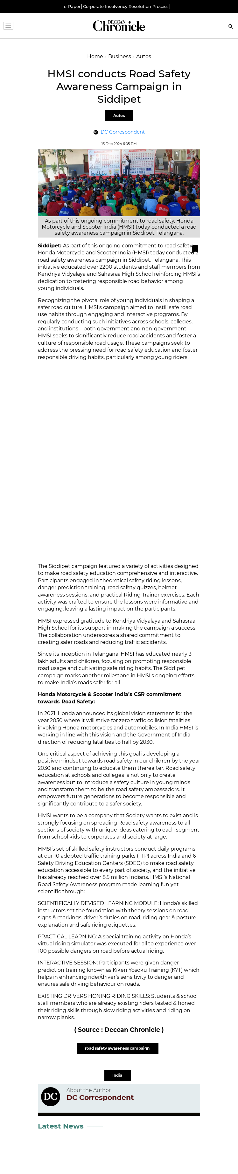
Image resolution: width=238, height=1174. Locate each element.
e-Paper (72, 6)
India (117, 1075)
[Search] (231, 27)
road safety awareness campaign (117, 1048)
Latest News (61, 1126)
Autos (119, 115)
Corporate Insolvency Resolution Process (126, 6)
